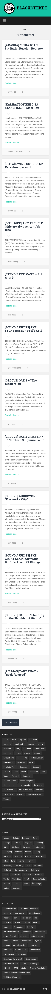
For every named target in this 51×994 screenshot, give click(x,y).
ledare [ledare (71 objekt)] (6, 941)
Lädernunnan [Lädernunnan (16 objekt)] (8, 762)
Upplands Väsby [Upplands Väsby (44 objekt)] (39, 879)
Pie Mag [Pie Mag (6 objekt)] (7, 945)
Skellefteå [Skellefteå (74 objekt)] (7, 870)
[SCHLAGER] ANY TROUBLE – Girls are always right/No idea (25, 226)
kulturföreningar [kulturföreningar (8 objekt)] (37, 936)
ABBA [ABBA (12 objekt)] (14, 740)
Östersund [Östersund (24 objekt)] (17, 888)
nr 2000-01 (12, 659)
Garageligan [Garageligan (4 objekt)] (19, 927)
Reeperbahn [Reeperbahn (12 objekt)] (24, 767)
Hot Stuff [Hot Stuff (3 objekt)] (30, 927)
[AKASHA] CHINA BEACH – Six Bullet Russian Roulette (24, 46)
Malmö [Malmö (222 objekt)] (21, 861)
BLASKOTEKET (17, 989)
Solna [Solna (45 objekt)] (6, 875)
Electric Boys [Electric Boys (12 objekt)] (40, 749)
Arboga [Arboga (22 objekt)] (6, 838)
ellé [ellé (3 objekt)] (35, 918)
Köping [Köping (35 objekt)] (37, 852)
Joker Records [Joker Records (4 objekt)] (40, 932)
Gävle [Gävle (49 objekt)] (6, 847)
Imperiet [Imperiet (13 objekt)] (37, 753)
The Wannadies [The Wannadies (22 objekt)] (9, 790)
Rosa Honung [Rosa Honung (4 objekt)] (31, 959)
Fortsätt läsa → (12, 83)
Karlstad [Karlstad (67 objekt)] (18, 852)
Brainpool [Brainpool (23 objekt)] (7, 744)
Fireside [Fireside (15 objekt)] (27, 753)
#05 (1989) (12, 602)
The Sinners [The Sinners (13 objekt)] (37, 785)
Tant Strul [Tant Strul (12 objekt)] (15, 776)
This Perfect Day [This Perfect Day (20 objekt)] (25, 790)
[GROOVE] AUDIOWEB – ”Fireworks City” (21, 497)
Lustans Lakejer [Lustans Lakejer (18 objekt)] (37, 758)
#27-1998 (12, 424)
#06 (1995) (12, 712)
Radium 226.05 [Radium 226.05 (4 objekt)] (21, 950)
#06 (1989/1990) (14, 368)
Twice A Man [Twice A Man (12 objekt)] (8, 794)
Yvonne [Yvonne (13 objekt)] (6, 799)
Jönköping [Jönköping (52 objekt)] (8, 852)
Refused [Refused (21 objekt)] (36, 767)
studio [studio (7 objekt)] (23, 968)
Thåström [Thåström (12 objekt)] (39, 790)
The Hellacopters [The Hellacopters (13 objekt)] (26, 781)
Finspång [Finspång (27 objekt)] (39, 843)
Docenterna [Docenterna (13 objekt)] (8, 749)
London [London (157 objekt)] (28, 856)
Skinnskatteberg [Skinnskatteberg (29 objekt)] (21, 870)
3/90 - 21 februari (15, 151)
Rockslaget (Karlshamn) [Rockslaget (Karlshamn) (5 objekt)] (13, 959)
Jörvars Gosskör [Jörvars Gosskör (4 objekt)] (10, 936)
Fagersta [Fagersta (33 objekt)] (28, 843)
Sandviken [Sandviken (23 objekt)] (38, 865)
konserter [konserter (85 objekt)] (23, 936)
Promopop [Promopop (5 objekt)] (8, 950)
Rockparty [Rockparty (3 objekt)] (22, 954)
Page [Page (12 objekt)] (31, 762)
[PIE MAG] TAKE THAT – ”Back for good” (21, 672)
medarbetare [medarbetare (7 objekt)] (27, 941)
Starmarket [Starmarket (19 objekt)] (34, 772)
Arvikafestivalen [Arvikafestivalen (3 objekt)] (10, 909)
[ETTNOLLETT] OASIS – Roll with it (24, 275)
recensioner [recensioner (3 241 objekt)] (35, 950)
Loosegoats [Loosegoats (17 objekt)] (22, 758)
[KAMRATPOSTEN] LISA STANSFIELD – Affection (22, 106)
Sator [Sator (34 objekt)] (16, 772)
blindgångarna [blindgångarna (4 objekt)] (34, 913)
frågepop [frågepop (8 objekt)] (7, 927)
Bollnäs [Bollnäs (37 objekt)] (16, 838)
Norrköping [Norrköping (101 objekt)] (8, 865)
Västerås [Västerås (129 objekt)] (16, 884)
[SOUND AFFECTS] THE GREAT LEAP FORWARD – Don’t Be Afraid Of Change (23, 559)
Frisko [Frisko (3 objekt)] (35, 922)
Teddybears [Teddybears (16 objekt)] (27, 776)
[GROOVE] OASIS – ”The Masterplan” (21, 382)
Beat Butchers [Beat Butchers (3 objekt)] (20, 913)
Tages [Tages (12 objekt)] (6, 776)
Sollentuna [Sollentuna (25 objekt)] (35, 870)
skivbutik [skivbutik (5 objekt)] (7, 968)
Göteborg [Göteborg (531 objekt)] (15, 847)
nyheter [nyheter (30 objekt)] (38, 941)
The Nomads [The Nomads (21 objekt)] (25, 785)
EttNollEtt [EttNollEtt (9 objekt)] (7, 922)
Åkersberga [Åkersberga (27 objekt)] (36, 884)
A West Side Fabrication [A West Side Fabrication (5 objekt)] (28, 909)
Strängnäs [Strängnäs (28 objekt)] (27, 875)
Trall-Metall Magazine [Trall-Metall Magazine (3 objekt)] (12, 977)
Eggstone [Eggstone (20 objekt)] (27, 749)
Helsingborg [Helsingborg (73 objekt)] (38, 847)
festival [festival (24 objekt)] (27, 922)
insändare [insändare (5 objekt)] (27, 932)
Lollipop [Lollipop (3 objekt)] (15, 941)
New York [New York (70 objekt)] (31, 861)
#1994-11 (12, 92)
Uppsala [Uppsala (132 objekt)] (7, 884)
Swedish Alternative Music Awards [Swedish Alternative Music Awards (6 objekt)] (17, 973)
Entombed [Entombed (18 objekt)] (7, 753)
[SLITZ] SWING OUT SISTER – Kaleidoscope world (25, 165)
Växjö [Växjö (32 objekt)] (26, 884)
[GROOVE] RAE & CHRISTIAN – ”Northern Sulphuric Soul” (24, 438)
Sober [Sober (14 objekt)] (23, 772)
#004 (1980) (13, 262)
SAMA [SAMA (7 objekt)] (23, 964)
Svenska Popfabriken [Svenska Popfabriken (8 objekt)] (38, 968)
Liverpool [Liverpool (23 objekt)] (18, 856)
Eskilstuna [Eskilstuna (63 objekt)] (17, 843)
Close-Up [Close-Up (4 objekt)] (7, 918)
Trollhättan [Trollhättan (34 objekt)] (17, 879)
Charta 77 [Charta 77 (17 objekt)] (30, 744)
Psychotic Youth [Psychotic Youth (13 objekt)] (10, 767)
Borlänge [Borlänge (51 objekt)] (25, 838)
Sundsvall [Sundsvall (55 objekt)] (38, 875)
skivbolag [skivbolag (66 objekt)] (33, 964)
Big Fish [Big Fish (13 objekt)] (23, 740)
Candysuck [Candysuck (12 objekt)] (19, 744)
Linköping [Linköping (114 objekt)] (7, 856)
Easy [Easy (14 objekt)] (18, 749)
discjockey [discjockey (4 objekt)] (26, 918)
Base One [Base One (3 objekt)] (7, 913)
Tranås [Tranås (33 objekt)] (6, 879)
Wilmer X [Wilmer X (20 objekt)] (20, 794)
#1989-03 (12, 211)
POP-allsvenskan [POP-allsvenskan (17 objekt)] (19, 945)
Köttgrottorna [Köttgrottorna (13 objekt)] (9, 758)
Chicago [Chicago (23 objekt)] (7, 843)
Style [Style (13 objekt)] (43, 772)
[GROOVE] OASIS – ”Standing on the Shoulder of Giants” (24, 616)
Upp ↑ (46, 989)
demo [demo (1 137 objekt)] (16, 918)
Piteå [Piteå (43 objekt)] (28, 865)
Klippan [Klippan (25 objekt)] (28, 852)
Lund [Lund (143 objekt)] (13, 861)
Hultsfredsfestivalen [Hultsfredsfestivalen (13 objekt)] (11, 932)
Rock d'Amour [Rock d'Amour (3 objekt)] (9, 954)
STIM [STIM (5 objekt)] (16, 968)
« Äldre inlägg (11, 722)
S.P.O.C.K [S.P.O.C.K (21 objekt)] (7, 772)
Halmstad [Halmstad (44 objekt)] (26, 847)
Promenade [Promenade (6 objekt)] (34, 945)
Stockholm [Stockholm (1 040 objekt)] (16, 875)
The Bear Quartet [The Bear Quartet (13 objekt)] (10, 781)
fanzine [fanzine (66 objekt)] (17, 922)
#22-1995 (12, 315)
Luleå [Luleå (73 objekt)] (6, 861)
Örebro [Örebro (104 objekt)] (6, 888)
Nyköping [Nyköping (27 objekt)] (19, 865)
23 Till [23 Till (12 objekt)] (6, 740)
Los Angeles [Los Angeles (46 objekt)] (39, 856)
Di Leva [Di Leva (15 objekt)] (40, 744)
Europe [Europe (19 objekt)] (18, 753)
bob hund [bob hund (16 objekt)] (33, 740)
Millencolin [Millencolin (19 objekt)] (21, 762)
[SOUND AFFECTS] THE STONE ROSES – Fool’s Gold (23, 329)
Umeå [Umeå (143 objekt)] (26, 879)
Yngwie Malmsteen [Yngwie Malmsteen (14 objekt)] (34, 794)
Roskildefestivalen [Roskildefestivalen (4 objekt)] (11, 964)
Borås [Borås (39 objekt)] (35, 838)
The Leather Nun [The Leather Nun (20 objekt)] (10, 785)
